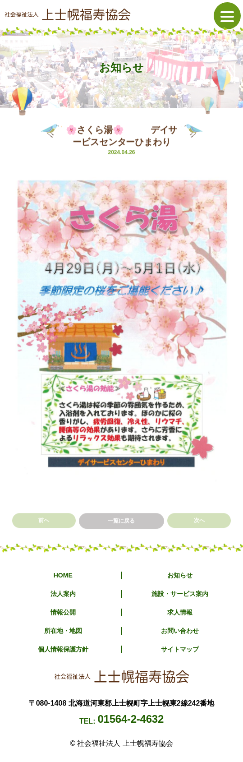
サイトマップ (180, 649)
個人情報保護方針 (63, 649)
